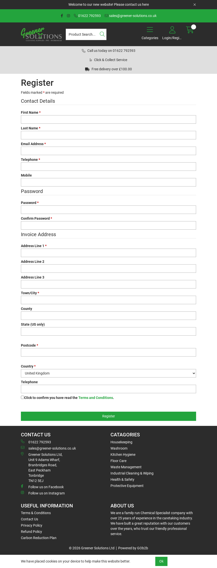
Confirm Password (36, 218)
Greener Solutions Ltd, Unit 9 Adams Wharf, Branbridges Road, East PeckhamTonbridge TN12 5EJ (41, 467)
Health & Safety (122, 479)
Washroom (118, 448)
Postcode (29, 345)
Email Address (33, 144)
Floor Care (118, 461)
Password (30, 203)
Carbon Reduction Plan (38, 538)
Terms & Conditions (36, 513)
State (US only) (33, 324)
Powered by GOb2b (133, 548)
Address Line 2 (32, 262)
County (26, 309)
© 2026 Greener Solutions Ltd (91, 548)
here (145, 4)
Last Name (30, 128)
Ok (161, 561)
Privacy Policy (31, 525)
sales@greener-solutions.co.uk (131, 16)
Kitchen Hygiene (122, 455)
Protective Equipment (127, 486)
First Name (31, 112)
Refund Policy (31, 532)
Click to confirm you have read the (69, 398)
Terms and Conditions (95, 398)
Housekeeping (121, 442)
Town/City (30, 293)
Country (28, 366)
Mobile (26, 175)
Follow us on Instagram (43, 493)
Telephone (30, 160)
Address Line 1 (34, 246)
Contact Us (29, 519)
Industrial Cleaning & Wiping (132, 473)
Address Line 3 (32, 277)
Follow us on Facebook (42, 486)
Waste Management (126, 467)
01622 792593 (87, 16)
